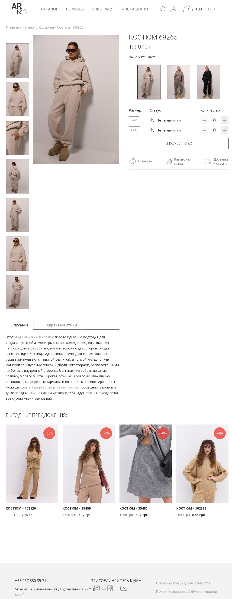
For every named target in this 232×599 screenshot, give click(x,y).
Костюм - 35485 (133, 508)
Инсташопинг (136, 9)
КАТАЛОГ (49, 9)
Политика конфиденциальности (183, 583)
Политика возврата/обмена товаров (186, 591)
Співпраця (102, 9)
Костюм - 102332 (191, 508)
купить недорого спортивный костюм (50, 387)
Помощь (75, 9)
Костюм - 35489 (77, 508)
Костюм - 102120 (21, 508)
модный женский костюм (34, 337)
